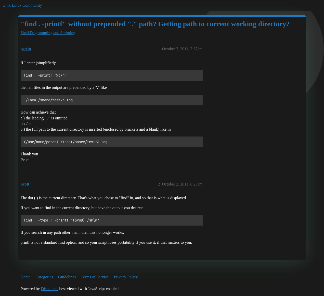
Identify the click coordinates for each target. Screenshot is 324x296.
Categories (44, 277)
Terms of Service (95, 277)
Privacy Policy (126, 277)
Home (26, 277)
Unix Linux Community (22, 5)
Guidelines (67, 277)
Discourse (49, 289)
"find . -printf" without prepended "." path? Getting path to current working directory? (155, 24)
